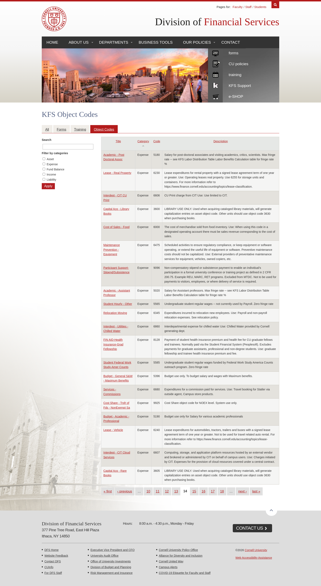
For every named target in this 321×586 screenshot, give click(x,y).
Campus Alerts (168, 567)
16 (203, 491)
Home (52, 42)
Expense (52, 164)
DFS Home (51, 550)
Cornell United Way (171, 561)
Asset (50, 159)
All (47, 129)
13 (176, 491)
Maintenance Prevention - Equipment (111, 249)
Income (51, 174)
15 (194, 491)
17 (213, 491)
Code (156, 141)
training (235, 75)
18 (222, 491)
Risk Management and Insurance (111, 573)
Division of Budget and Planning (110, 567)
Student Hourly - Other (117, 304)
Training (80, 129)
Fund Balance (55, 169)
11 (157, 491)
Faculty (237, 7)
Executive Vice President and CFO (112, 550)
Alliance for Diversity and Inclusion (180, 555)
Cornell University (256, 550)
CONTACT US (249, 528)
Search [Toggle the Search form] (275, 4)
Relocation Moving (115, 313)
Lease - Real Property (117, 172)
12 (167, 491)
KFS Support (240, 85)
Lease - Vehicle (113, 430)
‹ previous (124, 491)
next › (242, 491)
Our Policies (197, 42)
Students (260, 7)
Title (118, 141)
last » (256, 491)
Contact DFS (52, 561)
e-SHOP (236, 96)
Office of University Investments (110, 561)
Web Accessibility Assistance (253, 557)
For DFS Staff (53, 573)
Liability (51, 179)
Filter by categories (55, 153)
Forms (61, 129)
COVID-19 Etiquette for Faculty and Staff (185, 573)
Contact (230, 42)
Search (46, 139)
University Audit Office (104, 555)
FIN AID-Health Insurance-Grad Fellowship (113, 344)
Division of (217, 21)
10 (148, 491)
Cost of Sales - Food (116, 227)
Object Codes (104, 129)
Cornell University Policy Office (178, 550)
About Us (78, 42)
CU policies (238, 64)
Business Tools (156, 42)
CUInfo (48, 567)
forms (233, 53)
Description (221, 141)
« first (108, 491)
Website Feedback (56, 555)
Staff (248, 7)
